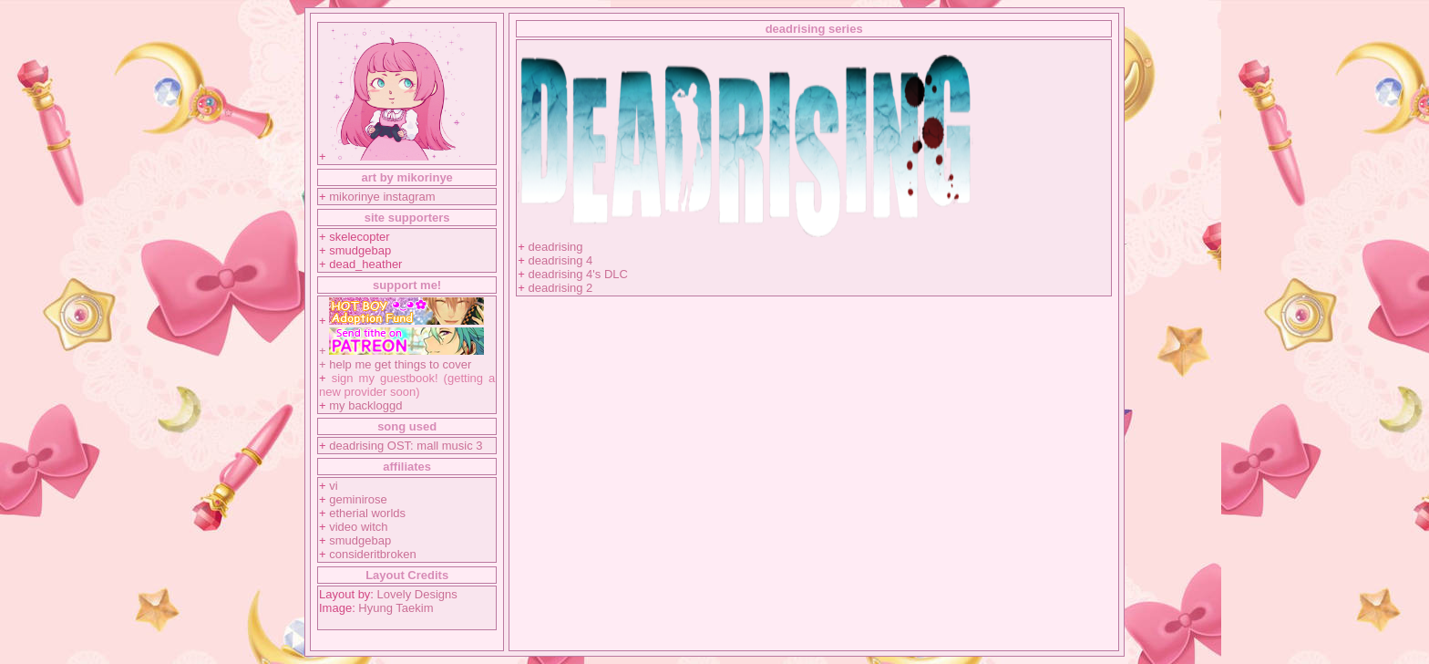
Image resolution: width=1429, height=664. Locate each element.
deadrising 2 (561, 288)
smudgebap (360, 540)
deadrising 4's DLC (578, 274)
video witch (358, 527)
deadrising (556, 247)
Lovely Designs (417, 594)
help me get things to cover (400, 364)
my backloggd (365, 405)
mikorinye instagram (382, 196)
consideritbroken (372, 554)
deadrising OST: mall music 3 (405, 445)
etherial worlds (367, 513)
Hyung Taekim (395, 608)
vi (333, 486)
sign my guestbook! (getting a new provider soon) (407, 385)
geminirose (358, 499)
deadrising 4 (561, 260)
